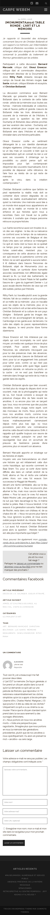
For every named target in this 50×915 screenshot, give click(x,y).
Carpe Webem (16, 10)
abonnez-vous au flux (17, 566)
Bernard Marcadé (18, 626)
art (5, 626)
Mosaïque (25, 885)
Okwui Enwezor (26, 633)
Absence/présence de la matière (25, 882)
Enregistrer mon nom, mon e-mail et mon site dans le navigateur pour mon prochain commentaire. (25, 831)
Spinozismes (25, 888)
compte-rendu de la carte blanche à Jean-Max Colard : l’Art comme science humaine (25, 542)
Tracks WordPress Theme (17, 909)
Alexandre (18, 662)
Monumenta (9, 633)
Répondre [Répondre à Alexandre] (18, 667)
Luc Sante (20, 630)
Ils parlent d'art (12, 617)
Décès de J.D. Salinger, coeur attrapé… (24, 594)
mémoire (31, 630)
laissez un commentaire (28, 563)
